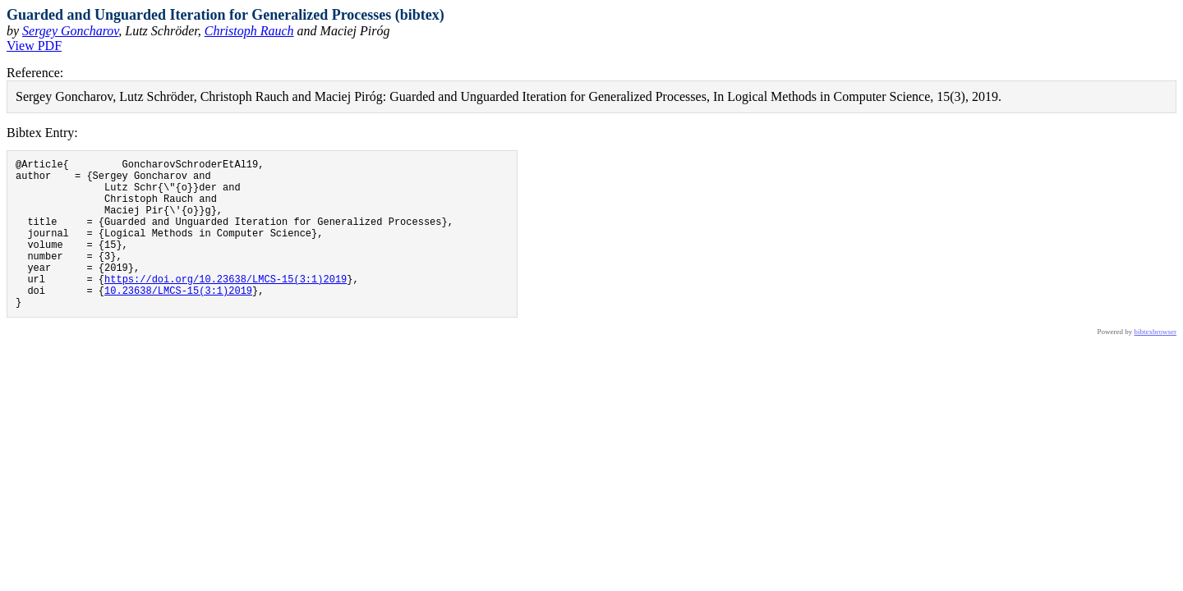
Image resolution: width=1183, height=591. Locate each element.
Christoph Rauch (249, 31)
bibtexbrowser (1156, 364)
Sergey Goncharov (70, 31)
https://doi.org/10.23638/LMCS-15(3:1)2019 (225, 306)
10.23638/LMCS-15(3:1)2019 (178, 320)
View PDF (34, 46)
